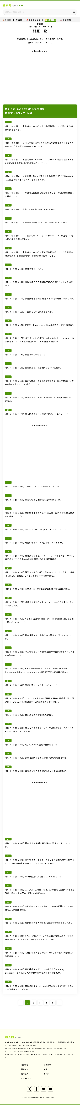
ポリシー (47, 1073)
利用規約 (25, 1073)
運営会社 (25, 1064)
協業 (45, 1069)
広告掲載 (47, 1064)
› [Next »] (59, 1002)
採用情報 (25, 1069)
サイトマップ (26, 1078)
